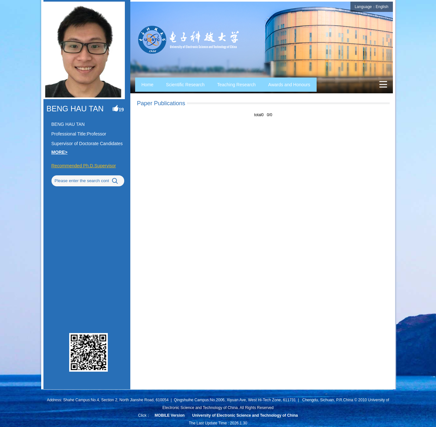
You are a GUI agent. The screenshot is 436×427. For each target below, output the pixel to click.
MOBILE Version (170, 415)
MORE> (59, 152)
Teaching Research (236, 84)
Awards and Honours (289, 84)
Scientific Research (185, 84)
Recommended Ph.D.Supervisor (83, 165)
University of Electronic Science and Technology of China (245, 415)
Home (147, 84)
